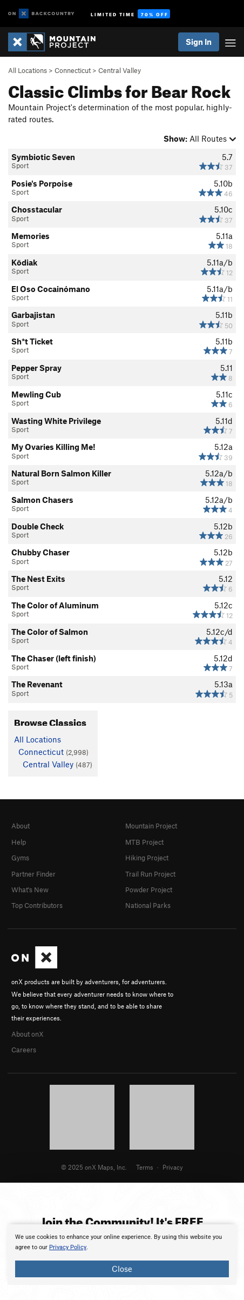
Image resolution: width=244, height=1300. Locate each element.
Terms (144, 1167)
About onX (27, 1034)
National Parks (148, 905)
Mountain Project (151, 825)
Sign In (199, 42)
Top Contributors (37, 905)
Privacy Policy (67, 1247)
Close (122, 1269)
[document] (122, 1254)
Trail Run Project (150, 874)
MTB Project (144, 842)
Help (18, 842)
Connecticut (73, 70)
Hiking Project (146, 857)
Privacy (172, 1167)
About (20, 825)
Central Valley (119, 70)
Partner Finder (33, 874)
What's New (30, 889)
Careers (23, 1049)
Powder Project (148, 889)
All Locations (27, 70)
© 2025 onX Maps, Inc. (94, 1167)
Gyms (20, 857)
